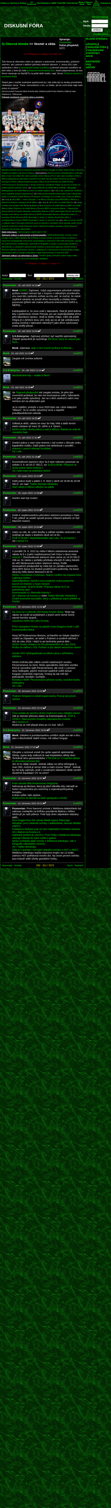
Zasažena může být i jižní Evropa (30, 620)
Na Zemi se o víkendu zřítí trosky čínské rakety (37, 612)
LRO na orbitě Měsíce (63, 202)
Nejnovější (7, 278)
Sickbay (23, 3)
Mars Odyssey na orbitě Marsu (22, 208)
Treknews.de (105, 3)
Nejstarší (79, 278)
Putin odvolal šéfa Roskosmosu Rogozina (35, 783)
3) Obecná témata (15, 44)
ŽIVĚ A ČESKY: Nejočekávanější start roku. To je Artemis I (44, 538)
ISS (29, 238)
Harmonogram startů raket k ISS (32, 232)
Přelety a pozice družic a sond (45, 238)
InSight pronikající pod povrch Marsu (18, 173)
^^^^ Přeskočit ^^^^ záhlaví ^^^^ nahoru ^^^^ (42, 264)
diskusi (35, 205)
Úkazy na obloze (67, 238)
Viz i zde (16, 451)
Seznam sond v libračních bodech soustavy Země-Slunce (50, 226)
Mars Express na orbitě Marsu (52, 205)
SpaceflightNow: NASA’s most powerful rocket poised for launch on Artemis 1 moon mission (43, 582)
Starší (70, 278)
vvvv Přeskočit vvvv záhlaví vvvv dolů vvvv (43, 54)
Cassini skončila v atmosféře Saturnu (32, 211)
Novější (18, 278)
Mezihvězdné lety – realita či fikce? (31, 375)
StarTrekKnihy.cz (44, 3)
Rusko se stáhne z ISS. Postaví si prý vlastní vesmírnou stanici (46, 647)
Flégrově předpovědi (27, 392)
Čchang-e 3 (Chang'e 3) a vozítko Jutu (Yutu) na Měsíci (56, 196)
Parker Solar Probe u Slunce (70, 170)
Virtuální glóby (45, 255)
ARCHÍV (90, 67)
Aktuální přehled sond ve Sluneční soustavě (21, 170)
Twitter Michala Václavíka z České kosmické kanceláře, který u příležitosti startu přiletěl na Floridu (46, 598)
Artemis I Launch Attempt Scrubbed (31, 448)
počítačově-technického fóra (41, 70)
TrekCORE (61, 3)
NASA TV (22, 541)
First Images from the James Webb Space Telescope (41, 820)
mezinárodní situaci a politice (34, 67)
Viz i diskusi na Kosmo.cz (26, 832)
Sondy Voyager (49, 170)
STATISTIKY (93, 53)
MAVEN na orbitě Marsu (48, 187)
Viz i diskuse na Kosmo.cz (26, 595)
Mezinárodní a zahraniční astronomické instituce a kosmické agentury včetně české (39, 247)
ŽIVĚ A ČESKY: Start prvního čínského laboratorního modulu (43, 717)
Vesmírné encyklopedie (12, 241)
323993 (23, 290)
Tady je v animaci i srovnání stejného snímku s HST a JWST (45, 849)
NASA (50, 235)
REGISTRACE (100, 17)
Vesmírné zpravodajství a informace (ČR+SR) (44, 241)
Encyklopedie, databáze (37, 258)
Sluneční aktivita (9, 250)
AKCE (89, 56)
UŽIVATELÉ (92, 44)
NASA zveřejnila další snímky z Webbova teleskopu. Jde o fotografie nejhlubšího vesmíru (44, 842)
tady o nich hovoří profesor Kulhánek (51, 348)
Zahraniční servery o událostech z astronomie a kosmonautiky (45, 250)
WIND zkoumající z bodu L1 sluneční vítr (40, 220)
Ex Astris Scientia (96, 3)
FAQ (88, 64)
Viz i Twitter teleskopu (24, 846)
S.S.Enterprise (11, 370)
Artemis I (17, 557)
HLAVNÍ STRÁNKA (97, 38)
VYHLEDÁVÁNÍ (94, 50)
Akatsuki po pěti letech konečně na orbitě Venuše (30, 179)
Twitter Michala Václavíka (44, 484)
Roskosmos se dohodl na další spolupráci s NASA (39, 798)
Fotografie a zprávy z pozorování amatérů (57, 244)
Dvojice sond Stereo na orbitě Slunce (18, 214)
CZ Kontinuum (31, 3)
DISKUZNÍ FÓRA (97, 47)
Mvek (6, 353)
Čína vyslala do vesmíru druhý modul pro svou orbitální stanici (46, 713)
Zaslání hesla (100, 34)
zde (57, 190)
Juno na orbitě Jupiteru (40, 190)
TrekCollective (72, 3)
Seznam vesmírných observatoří (16, 229)
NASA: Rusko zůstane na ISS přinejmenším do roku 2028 (43, 644)
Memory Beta (89, 3)
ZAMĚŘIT (78, 285)
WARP (54, 3)
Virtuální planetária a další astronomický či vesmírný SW (43, 252)
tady (34, 187)
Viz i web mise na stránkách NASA (31, 470)
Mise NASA (21, 238)
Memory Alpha (82, 3)
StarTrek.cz (14, 3)
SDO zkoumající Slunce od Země (65, 211)
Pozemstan (65, 42)
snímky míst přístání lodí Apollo (15, 205)
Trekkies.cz (4, 3)
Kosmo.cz (22, 722)
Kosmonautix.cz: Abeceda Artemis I (31, 592)
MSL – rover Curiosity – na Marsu (31, 199)
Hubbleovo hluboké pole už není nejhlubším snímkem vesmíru (46, 829)
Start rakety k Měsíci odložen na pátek (33, 487)
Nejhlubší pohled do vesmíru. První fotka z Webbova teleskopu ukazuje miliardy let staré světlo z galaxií (46, 836)
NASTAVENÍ (93, 61)
